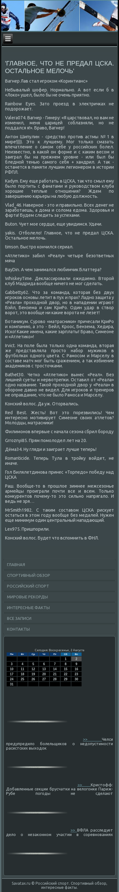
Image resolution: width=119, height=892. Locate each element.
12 (33, 669)
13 (44, 669)
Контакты (18, 629)
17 (11, 674)
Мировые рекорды (27, 597)
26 (33, 679)
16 (76, 669)
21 (54, 674)
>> (92, 739)
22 (65, 674)
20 (44, 674)
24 (11, 679)
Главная (16, 564)
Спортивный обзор (28, 575)
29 (65, 679)
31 (11, 684)
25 (22, 679)
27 (44, 679)
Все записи (19, 618)
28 (54, 679)
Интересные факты (28, 607)
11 (22, 669)
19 (33, 674)
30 (76, 679)
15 (65, 669)
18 (22, 674)
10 (11, 669)
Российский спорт (28, 586)
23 (76, 674)
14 (54, 669)
